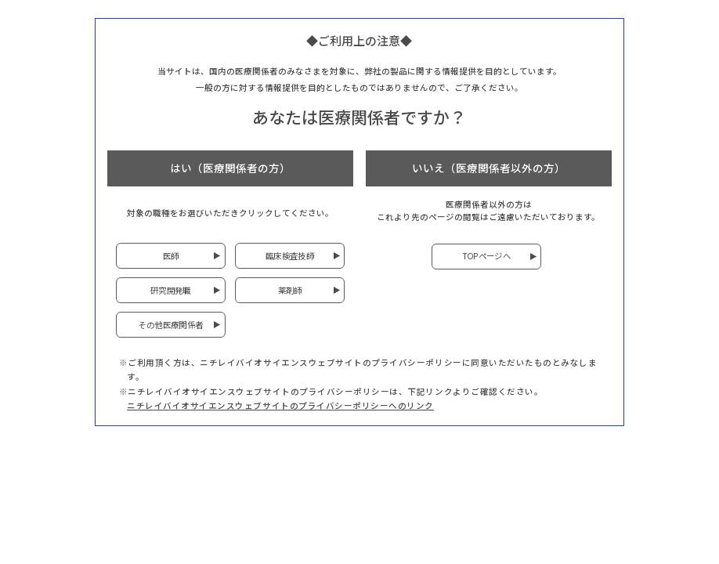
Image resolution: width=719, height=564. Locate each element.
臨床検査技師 (290, 256)
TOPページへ (486, 256)
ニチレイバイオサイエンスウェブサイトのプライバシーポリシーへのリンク (280, 405)
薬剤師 (290, 290)
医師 (171, 256)
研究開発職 (170, 290)
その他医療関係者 (170, 325)
